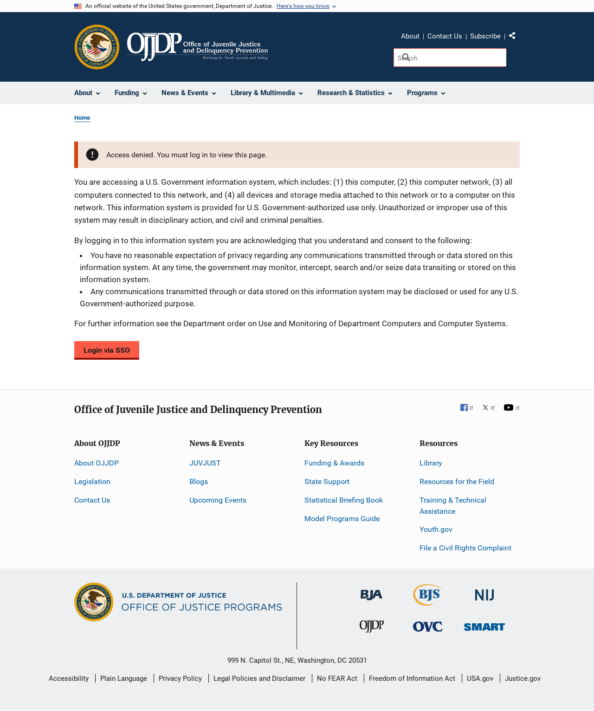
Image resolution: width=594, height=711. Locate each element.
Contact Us (444, 36)
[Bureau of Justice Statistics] (428, 601)
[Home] (197, 47)
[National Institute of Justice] (484, 591)
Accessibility (69, 678)
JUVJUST (205, 463)
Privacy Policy (180, 678)
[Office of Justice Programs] (97, 47)
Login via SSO (107, 350)
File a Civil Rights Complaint (465, 547)
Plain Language (123, 678)
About (410, 36)
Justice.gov (523, 678)
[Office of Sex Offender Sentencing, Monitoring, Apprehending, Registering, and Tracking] (484, 624)
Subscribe (485, 36)
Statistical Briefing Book (343, 500)
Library (431, 463)
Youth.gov (436, 529)
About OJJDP (96, 463)
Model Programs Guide (342, 518)
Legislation (92, 481)
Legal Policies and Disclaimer (259, 678)
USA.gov (480, 678)
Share (515, 37)
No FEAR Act (337, 678)
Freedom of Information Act (412, 678)
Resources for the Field (457, 481)
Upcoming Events (217, 500)
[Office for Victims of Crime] (428, 626)
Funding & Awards (334, 463)
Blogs (198, 481)
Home (82, 117)
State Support (326, 481)
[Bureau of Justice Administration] (371, 590)
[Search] (450, 57)
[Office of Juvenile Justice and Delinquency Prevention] (372, 628)
